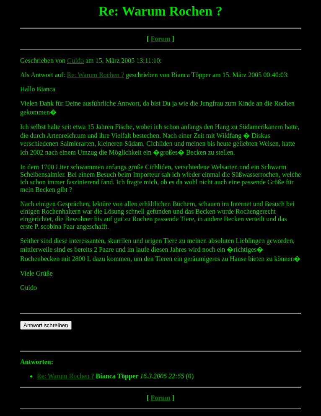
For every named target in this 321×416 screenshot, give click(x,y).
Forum (160, 38)
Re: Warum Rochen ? (95, 74)
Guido (75, 60)
